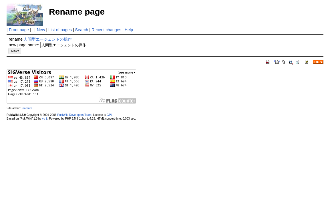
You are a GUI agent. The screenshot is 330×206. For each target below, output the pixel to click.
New (41, 29)
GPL (109, 114)
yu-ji (44, 118)
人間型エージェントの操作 (48, 39)
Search (81, 29)
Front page (19, 29)
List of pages (60, 29)
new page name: (24, 45)
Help (129, 29)
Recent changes (106, 29)
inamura (27, 108)
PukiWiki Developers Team (74, 114)
